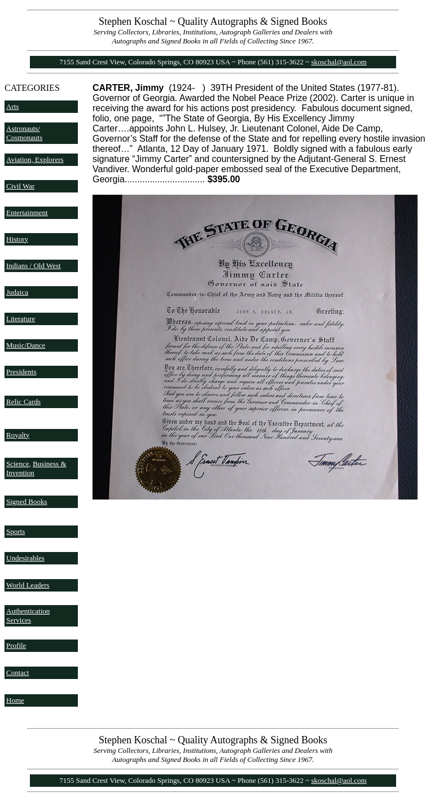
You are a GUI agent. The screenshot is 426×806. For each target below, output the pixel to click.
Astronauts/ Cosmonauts (24, 133)
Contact (17, 672)
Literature (20, 318)
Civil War (20, 186)
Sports (15, 531)
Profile (16, 645)
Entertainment (27, 212)
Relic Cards (23, 401)
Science (17, 463)
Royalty (17, 435)
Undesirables (25, 558)
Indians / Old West (33, 265)
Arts (12, 106)
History (17, 239)
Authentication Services (28, 615)
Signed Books (26, 501)
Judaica (17, 292)
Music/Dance (25, 345)
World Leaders (28, 585)
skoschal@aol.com (339, 62)
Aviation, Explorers (35, 159)
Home (15, 700)
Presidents (21, 371)
